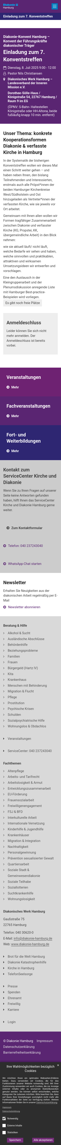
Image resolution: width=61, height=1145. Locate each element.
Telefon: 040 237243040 (25, 546)
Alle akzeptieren (43, 1140)
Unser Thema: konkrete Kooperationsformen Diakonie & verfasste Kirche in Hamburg (27, 143)
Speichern (15, 1140)
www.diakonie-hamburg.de (30, 944)
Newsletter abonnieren (24, 607)
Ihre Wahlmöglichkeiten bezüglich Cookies (30, 1069)
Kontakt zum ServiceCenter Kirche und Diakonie (29, 476)
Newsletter (14, 582)
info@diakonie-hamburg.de (33, 938)
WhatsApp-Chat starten (24, 564)
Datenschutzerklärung (11, 1111)
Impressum (6, 1107)
